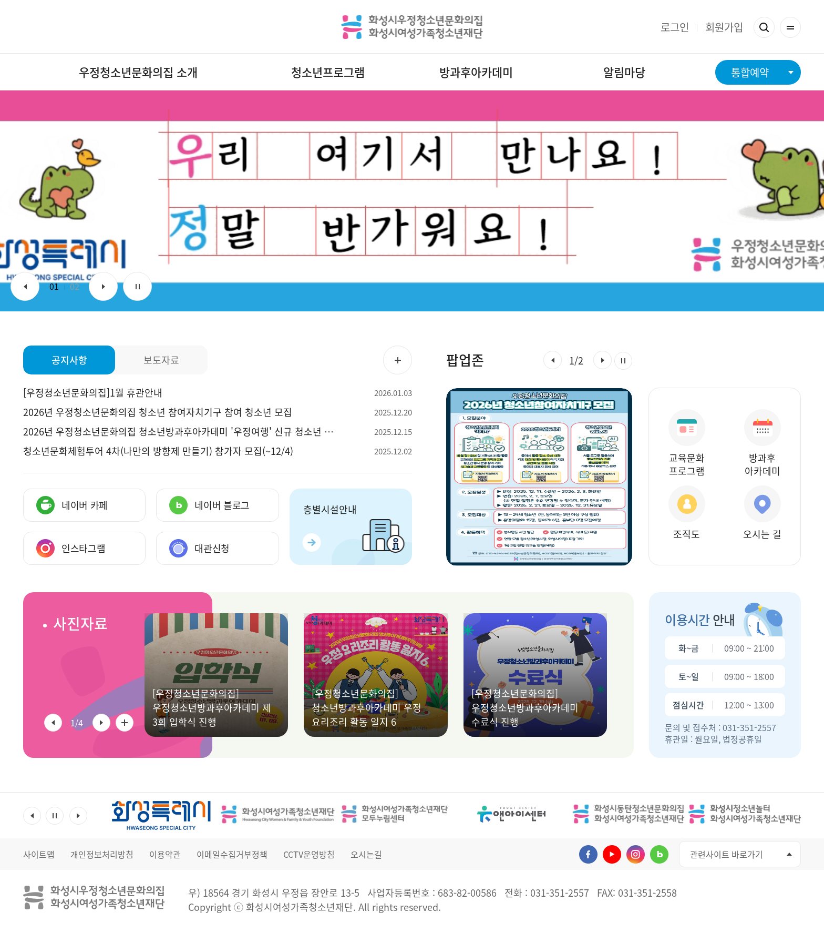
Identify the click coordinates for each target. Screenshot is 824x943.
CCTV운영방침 (309, 854)
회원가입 (724, 27)
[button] (552, 360)
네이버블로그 (659, 854)
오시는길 (366, 854)
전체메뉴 (790, 27)
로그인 (675, 27)
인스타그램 (635, 854)
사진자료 (80, 623)
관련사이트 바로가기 (726, 854)
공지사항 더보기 (397, 360)
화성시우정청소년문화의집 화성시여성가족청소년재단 (412, 27)
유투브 (612, 854)
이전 (25, 286)
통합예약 (750, 72)
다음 (103, 286)
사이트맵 (39, 854)
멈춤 (137, 286)
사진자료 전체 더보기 (124, 723)
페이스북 (588, 854)
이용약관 (165, 854)
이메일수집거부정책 (232, 854)
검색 (764, 27)
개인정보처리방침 (101, 854)
